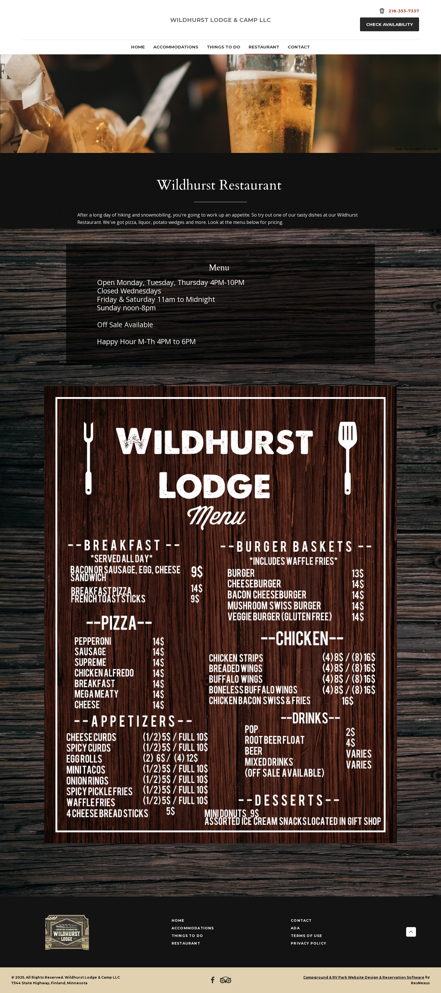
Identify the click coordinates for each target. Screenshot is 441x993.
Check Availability (389, 24)
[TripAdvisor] (43, 20)
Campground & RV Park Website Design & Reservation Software (363, 977)
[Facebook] (28, 20)
